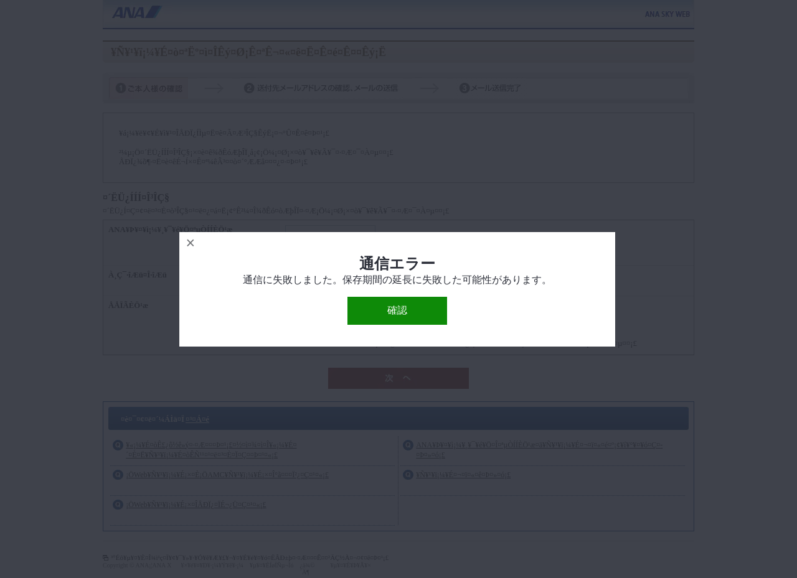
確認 (397, 310)
